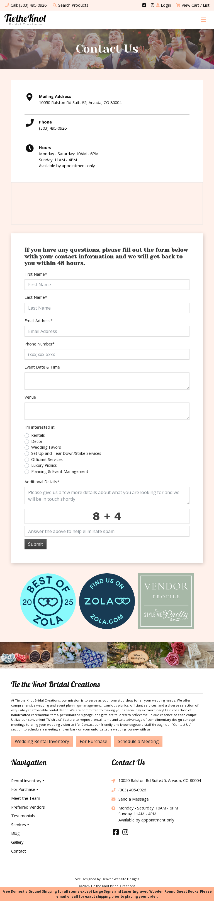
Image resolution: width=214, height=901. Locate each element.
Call (25, 5)
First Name (36, 274)
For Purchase (93, 741)
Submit (35, 544)
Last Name (36, 297)
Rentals (38, 435)
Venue (30, 397)
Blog (15, 833)
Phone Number (40, 344)
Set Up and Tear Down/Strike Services (66, 453)
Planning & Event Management (59, 471)
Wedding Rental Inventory (42, 741)
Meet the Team (25, 798)
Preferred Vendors (28, 807)
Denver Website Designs (120, 879)
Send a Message (130, 799)
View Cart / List (193, 5)
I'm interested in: (40, 427)
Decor (36, 441)
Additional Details (42, 481)
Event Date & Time (42, 367)
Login (163, 5)
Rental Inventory (26, 780)
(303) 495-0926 (53, 128)
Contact (18, 851)
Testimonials (23, 815)
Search (70, 5)
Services (18, 824)
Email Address (39, 320)
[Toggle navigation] (204, 19)
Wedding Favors (46, 447)
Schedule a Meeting (138, 741)
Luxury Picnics (44, 465)
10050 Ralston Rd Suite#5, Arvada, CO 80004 (156, 780)
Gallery (17, 842)
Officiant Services (47, 459)
